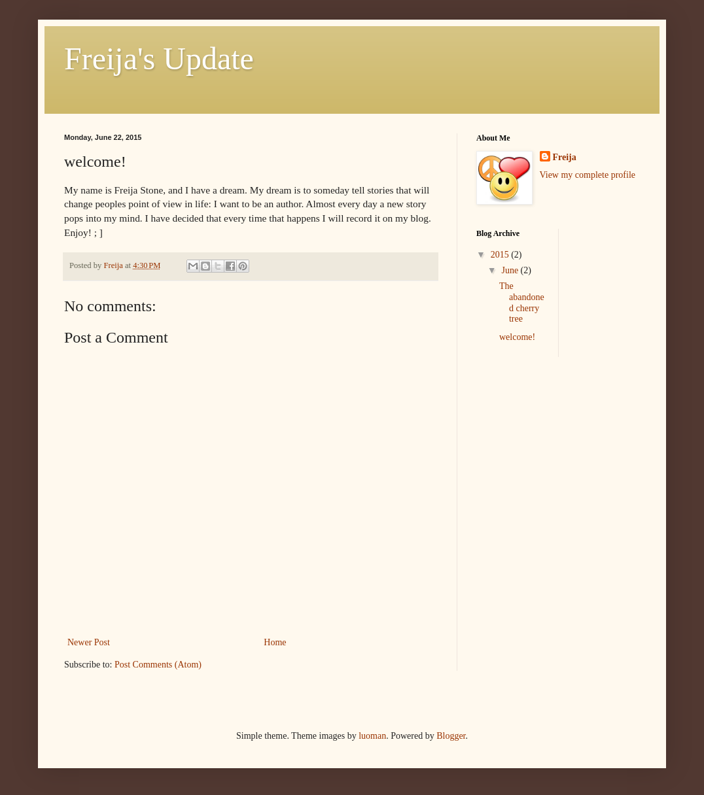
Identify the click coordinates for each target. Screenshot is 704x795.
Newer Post (88, 642)
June (510, 270)
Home (275, 642)
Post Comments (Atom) (158, 664)
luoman (372, 736)
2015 (501, 255)
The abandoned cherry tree (521, 302)
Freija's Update (159, 58)
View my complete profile (588, 175)
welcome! (517, 337)
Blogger (450, 736)
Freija (564, 157)
